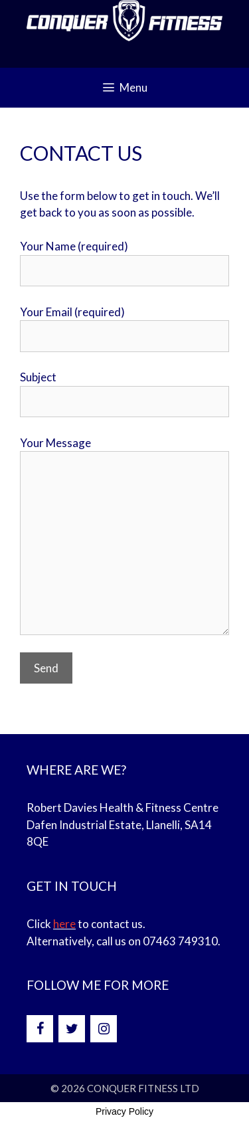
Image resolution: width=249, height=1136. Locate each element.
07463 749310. (181, 941)
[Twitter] (71, 1028)
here (64, 924)
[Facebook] (40, 1028)
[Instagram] (103, 1028)
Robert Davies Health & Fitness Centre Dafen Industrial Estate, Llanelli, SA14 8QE (122, 824)
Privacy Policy (124, 1111)
